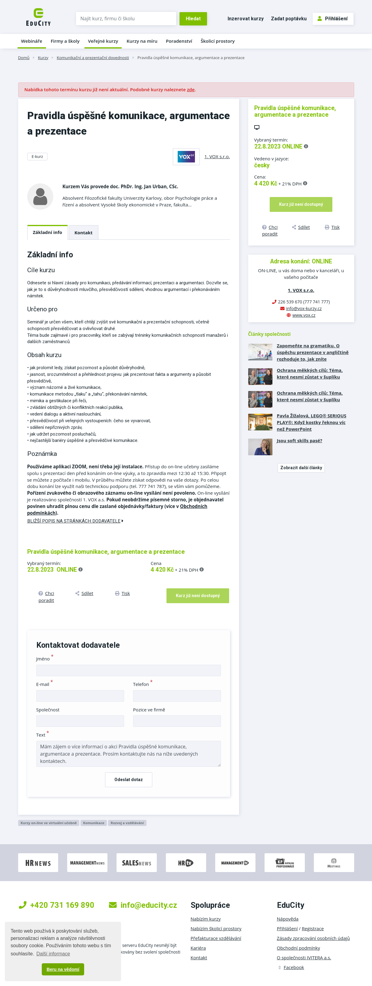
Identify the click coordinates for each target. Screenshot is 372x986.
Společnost (48, 710)
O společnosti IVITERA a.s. (304, 957)
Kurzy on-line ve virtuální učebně (49, 823)
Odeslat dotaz (128, 779)
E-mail (44, 684)
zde (191, 89)
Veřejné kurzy (103, 41)
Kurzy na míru (142, 41)
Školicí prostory (218, 41)
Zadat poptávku (289, 19)
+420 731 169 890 (56, 905)
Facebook (290, 967)
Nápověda (288, 919)
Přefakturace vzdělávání (216, 938)
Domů (24, 57)
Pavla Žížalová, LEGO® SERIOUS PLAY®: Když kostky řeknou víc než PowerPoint (312, 422)
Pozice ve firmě (149, 710)
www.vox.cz (303, 315)
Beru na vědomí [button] (63, 969)
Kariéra (198, 948)
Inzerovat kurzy (246, 19)
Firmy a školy (65, 41)
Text (42, 735)
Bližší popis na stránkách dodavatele (75, 521)
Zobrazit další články (301, 467)
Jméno (45, 659)
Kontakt (83, 232)
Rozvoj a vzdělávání (127, 823)
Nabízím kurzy (206, 919)
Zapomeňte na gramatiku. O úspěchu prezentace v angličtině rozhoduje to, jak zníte (313, 352)
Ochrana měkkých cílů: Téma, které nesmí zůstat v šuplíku (310, 373)
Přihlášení (332, 19)
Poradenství (179, 41)
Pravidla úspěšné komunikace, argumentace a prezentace (191, 57)
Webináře (31, 41)
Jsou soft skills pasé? (299, 440)
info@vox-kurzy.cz (304, 308)
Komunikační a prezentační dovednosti (93, 57)
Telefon (143, 684)
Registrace (313, 928)
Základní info (47, 232)
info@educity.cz (143, 905)
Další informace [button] (53, 953)
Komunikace (93, 823)
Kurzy (43, 57)
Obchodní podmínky (298, 948)
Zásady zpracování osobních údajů (313, 938)
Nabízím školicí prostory (216, 928)
